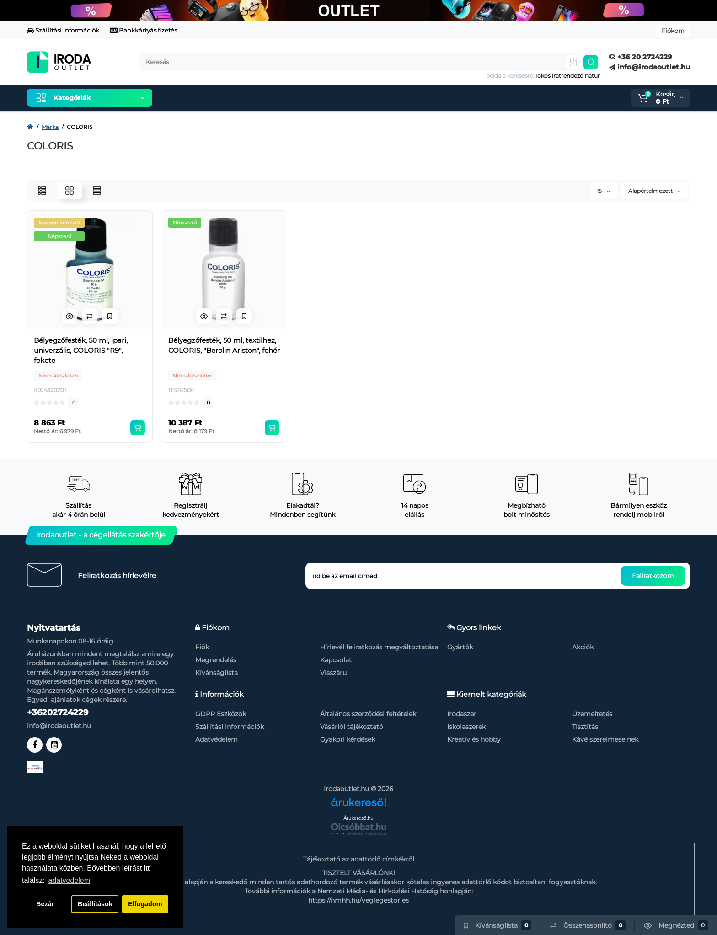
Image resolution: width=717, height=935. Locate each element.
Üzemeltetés (592, 714)
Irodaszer (461, 714)
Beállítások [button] (95, 904)
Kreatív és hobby (474, 739)
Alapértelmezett (654, 190)
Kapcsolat (336, 660)
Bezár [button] (45, 904)
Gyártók (460, 647)
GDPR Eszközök (220, 714)
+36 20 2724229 (640, 57)
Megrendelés (215, 660)
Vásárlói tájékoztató (351, 726)
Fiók (202, 647)
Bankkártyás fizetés (143, 30)
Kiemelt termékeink (202, 98)
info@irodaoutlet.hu (649, 67)
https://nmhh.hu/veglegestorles (358, 900)
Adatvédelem (216, 739)
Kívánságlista (216, 673)
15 (603, 190)
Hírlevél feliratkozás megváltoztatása (379, 647)
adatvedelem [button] (69, 880)
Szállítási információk (63, 30)
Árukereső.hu (358, 818)
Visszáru (333, 673)
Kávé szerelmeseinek (605, 739)
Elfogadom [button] (145, 904)
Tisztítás (585, 726)
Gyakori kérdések (347, 739)
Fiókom (673, 30)
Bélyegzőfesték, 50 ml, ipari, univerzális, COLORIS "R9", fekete (81, 350)
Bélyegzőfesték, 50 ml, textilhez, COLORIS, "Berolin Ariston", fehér (224, 345)
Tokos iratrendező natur (567, 75)
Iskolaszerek (466, 726)
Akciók (583, 647)
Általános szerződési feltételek (368, 714)
